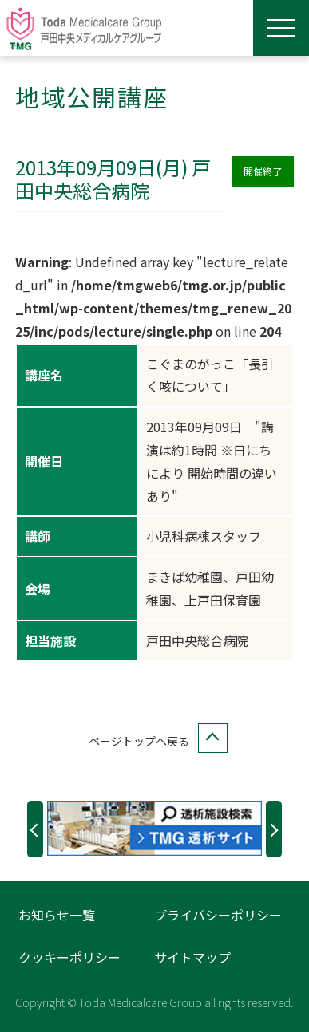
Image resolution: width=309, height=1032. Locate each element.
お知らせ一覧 (56, 914)
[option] (154, 828)
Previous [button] (35, 829)
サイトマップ (192, 957)
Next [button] (274, 829)
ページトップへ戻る (155, 741)
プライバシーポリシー (218, 914)
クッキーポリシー (69, 957)
